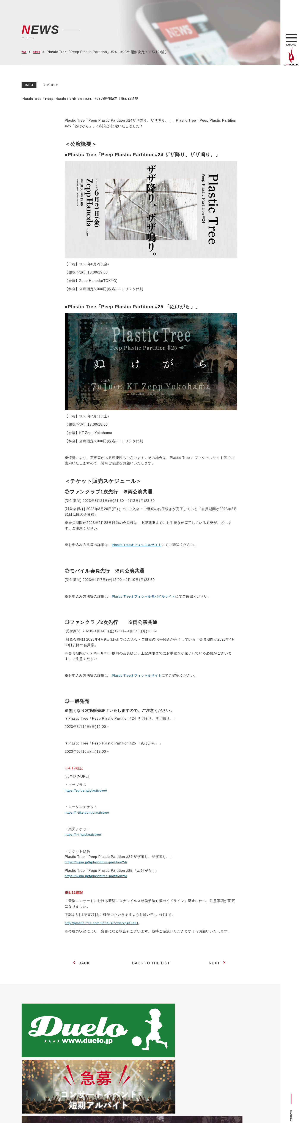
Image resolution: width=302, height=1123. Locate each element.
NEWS (41, 52)
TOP (25, 52)
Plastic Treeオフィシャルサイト (138, 545)
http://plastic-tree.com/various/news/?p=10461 (104, 923)
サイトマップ (92, 1111)
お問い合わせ (133, 1111)
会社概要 (72, 1111)
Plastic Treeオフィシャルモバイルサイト (145, 596)
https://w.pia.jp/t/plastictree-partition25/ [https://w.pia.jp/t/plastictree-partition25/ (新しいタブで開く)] (98, 876)
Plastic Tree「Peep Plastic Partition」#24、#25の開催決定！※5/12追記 (141, 97)
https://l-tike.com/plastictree (88, 812)
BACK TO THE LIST (151, 967)
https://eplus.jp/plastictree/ (87, 790)
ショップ (112, 1111)
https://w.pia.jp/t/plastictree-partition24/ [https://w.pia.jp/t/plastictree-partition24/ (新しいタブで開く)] (98, 862)
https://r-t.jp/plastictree (84, 834)
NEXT (216, 967)
